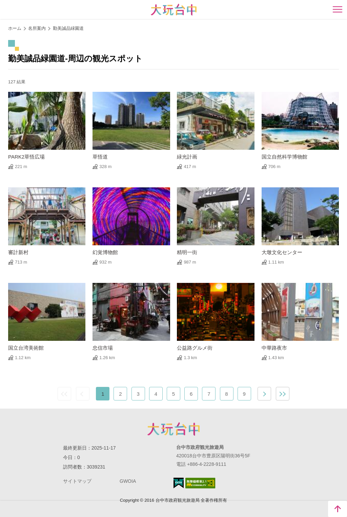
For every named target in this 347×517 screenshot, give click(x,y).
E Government (179, 483)
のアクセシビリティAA (200, 483)
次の (264, 393)
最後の (282, 393)
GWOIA (128, 481)
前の (82, 393)
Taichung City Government (173, 429)
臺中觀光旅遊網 (174, 10)
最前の (64, 393)
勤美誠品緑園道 (68, 28)
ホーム (14, 28)
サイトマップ (77, 481)
